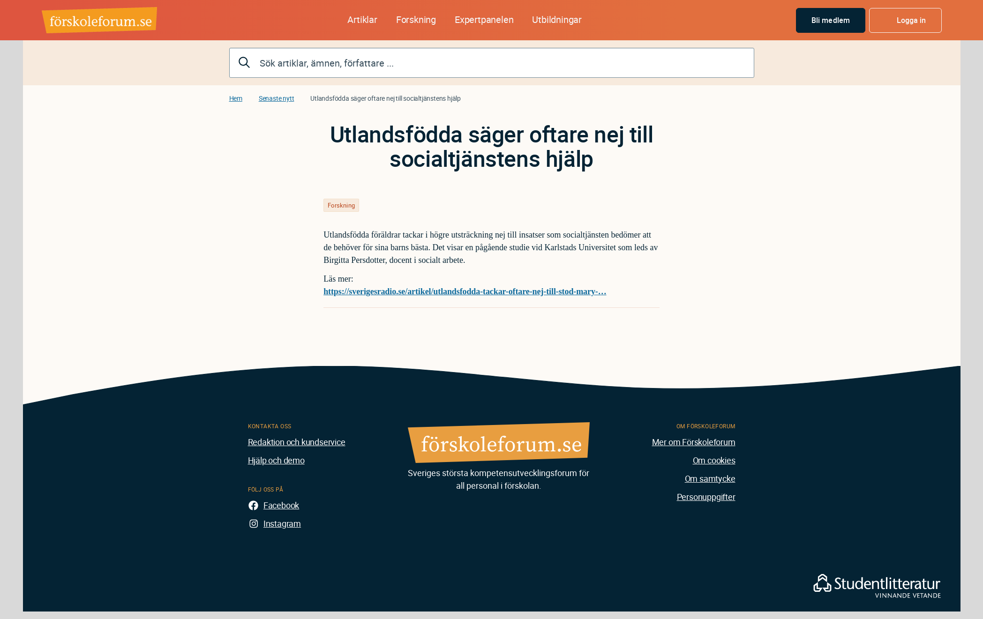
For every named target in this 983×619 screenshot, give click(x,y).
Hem (235, 98)
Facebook (281, 505)
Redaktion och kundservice (296, 441)
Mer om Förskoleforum (693, 441)
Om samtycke (710, 478)
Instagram (282, 523)
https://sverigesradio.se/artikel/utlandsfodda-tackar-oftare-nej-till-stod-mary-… (464, 291)
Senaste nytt (276, 98)
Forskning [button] (416, 19)
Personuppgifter (706, 496)
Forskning (341, 205)
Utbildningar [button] (557, 19)
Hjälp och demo (276, 460)
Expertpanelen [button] (484, 19)
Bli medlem (830, 20)
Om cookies (714, 460)
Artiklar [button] (362, 19)
